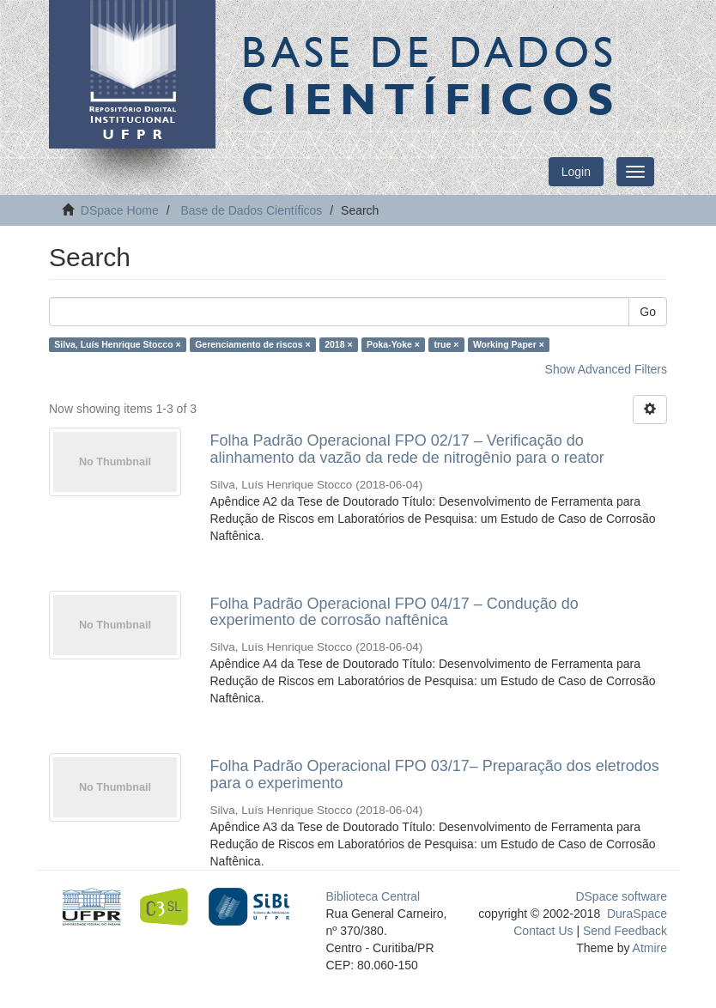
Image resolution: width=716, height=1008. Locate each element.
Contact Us (543, 931)
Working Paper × (508, 344)
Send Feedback (625, 931)
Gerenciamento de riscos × (253, 344)
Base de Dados (431, 74)
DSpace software (621, 896)
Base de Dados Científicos (251, 210)
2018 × (338, 344)
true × (446, 344)
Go (648, 312)
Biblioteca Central (373, 896)
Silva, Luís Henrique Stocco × (117, 344)
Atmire (648, 948)
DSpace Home (120, 210)
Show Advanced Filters (606, 369)
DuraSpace (637, 913)
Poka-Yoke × (393, 344)
